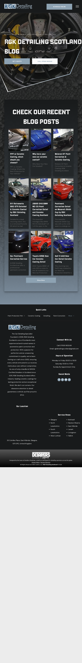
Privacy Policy (36, 462)
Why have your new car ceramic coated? (39, 157)
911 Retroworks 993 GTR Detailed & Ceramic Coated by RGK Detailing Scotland (18, 209)
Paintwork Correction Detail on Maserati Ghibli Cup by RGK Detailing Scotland (63, 209)
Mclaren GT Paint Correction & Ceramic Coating (62, 157)
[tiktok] (69, 380)
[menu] (77, 6)
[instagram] (62, 380)
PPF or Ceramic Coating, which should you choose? (17, 158)
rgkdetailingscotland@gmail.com (66, 349)
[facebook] (59, 380)
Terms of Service (45, 462)
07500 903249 (66, 345)
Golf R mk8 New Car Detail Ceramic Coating (63, 259)
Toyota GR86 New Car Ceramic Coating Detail (40, 259)
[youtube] (65, 380)
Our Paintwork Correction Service (18, 257)
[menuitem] (16, 315)
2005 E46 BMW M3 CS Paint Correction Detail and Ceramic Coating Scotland (40, 209)
